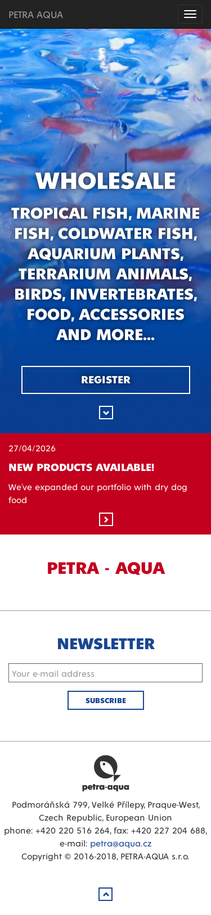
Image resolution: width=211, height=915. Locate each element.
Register (106, 379)
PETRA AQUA (35, 14)
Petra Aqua (106, 772)
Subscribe (106, 700)
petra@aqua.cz (120, 842)
